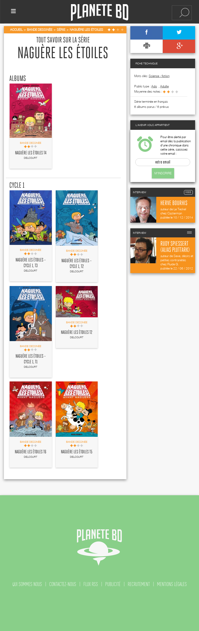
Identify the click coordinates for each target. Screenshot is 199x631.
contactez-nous (62, 584)
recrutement (139, 584)
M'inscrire (163, 173)
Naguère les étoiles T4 (30, 153)
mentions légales (172, 584)
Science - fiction (159, 76)
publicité (112, 584)
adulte (164, 86)
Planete (99, 12)
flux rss (90, 584)
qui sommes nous (27, 584)
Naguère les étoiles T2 (76, 332)
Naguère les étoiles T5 (76, 452)
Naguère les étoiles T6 (30, 452)
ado (154, 86)
